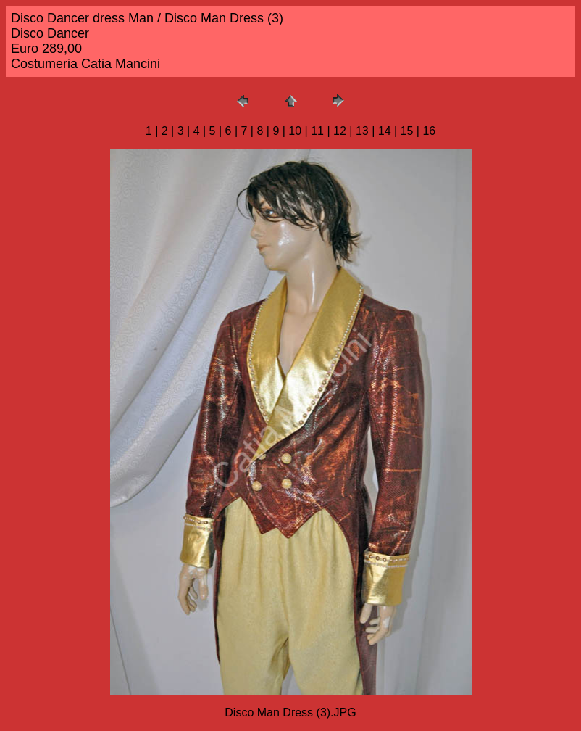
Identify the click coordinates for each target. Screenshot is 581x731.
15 (407, 131)
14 (384, 131)
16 (428, 131)
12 (339, 131)
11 (317, 131)
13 (362, 131)
